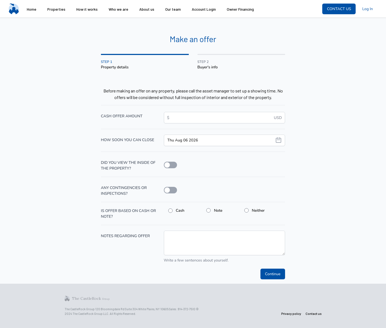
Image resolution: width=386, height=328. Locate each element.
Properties (56, 9)
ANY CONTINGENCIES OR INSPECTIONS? (124, 190)
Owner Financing (240, 9)
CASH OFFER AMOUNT (122, 116)
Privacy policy (291, 313)
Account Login (204, 9)
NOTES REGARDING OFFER (125, 236)
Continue (273, 274)
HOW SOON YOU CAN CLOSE (127, 140)
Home (31, 9)
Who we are (118, 9)
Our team (173, 9)
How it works (87, 9)
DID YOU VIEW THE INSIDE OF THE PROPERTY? (128, 165)
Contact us (314, 313)
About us (146, 9)
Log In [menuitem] (367, 8)
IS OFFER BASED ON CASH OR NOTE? (128, 213)
